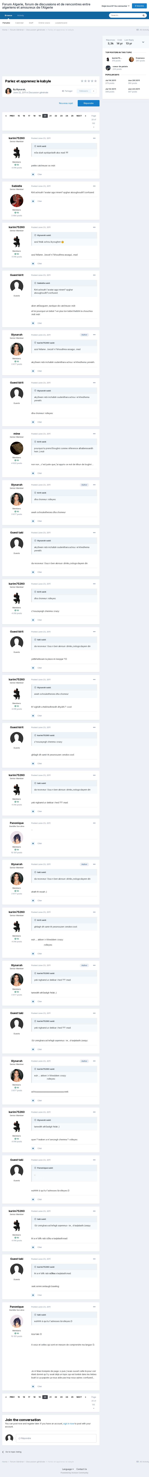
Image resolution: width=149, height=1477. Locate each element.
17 (29, 116)
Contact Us (81, 1469)
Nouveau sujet (66, 103)
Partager (67, 91)
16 (24, 116)
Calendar (19, 23)
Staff (31, 23)
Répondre (89, 103)
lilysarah (20, 89)
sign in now (68, 1423)
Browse (8, 16)
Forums (6, 23)
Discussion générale (38, 92)
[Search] (124, 15)
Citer (40, 174)
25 (72, 116)
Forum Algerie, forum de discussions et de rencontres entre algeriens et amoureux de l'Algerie (46, 5)
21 (50, 116)
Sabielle (17, 185)
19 (40, 116)
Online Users (44, 23)
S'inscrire (139, 6)
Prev (12, 116)
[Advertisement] (36, 56)
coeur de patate (120, 66)
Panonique (17, 822)
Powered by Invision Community (74, 1473)
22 (56, 116)
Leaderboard (61, 23)
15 (19, 116)
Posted (40, 138)
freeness (140, 58)
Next (79, 116)
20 (45, 116)
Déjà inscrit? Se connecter (115, 6)
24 (67, 116)
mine (17, 433)
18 (34, 116)
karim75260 (17, 138)
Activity (20, 15)
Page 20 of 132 (94, 121)
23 (61, 116)
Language (68, 1469)
